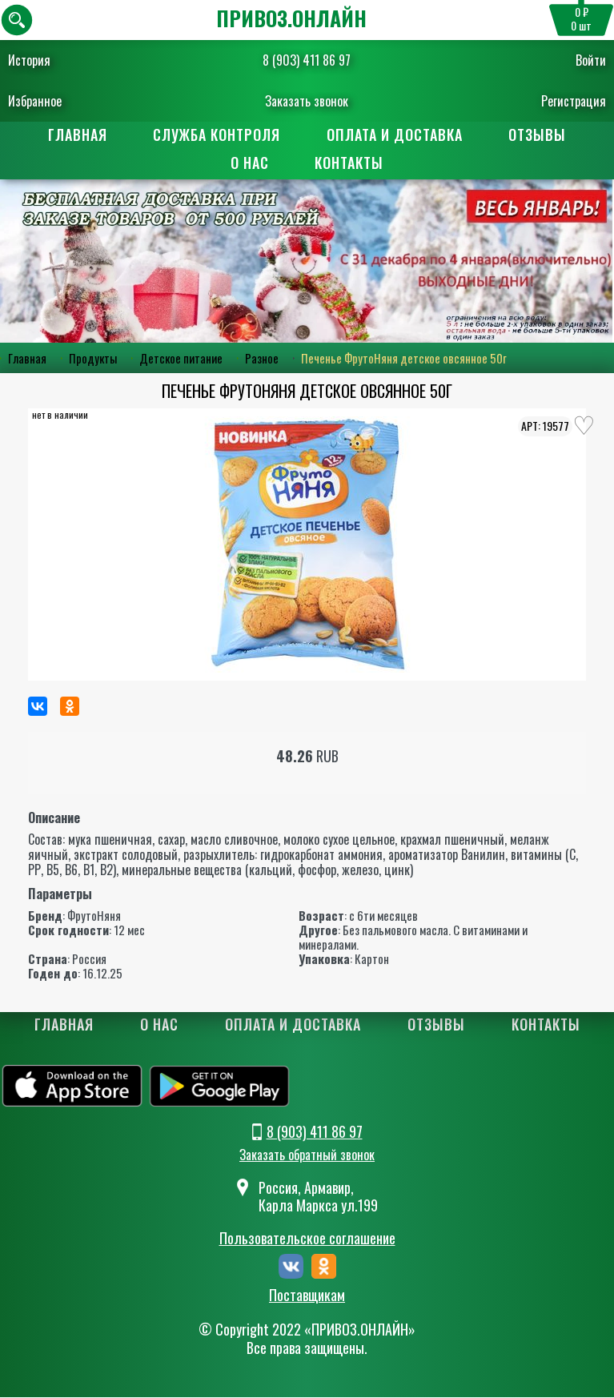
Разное (262, 359)
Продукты (93, 359)
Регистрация (573, 100)
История (29, 60)
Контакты (349, 163)
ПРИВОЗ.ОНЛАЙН (291, 18)
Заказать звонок (306, 100)
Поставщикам (307, 1296)
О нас (250, 163)
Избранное (35, 100)
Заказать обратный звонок (307, 1154)
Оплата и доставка (395, 134)
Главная (76, 134)
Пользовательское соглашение (307, 1238)
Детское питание (181, 359)
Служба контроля (216, 134)
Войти (591, 60)
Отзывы (538, 134)
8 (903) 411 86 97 (307, 60)
